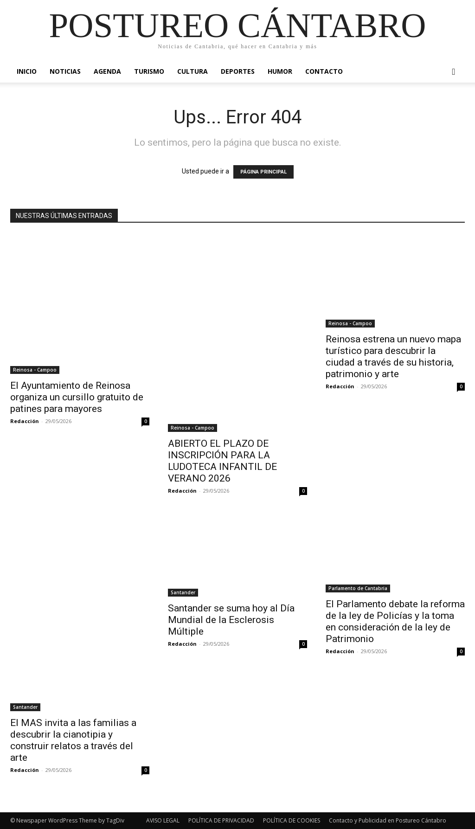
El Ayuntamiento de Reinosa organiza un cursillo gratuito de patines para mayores (76, 397)
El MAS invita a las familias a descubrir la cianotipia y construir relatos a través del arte (73, 740)
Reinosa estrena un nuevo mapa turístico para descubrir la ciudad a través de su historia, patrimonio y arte (393, 356)
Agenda (107, 71)
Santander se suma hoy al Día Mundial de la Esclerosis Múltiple (231, 620)
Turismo (149, 71)
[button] (454, 72)
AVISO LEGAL (163, 820)
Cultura (192, 71)
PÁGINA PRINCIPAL (263, 172)
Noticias (65, 71)
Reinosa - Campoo (35, 369)
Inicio (27, 71)
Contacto (324, 71)
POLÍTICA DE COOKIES (291, 820)
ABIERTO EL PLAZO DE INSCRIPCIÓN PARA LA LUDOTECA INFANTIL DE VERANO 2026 (222, 461)
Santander (25, 707)
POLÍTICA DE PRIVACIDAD (221, 820)
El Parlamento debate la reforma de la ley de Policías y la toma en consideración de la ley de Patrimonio (395, 621)
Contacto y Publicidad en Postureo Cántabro (387, 820)
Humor (280, 71)
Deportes (238, 71)
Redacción (24, 421)
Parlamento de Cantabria (357, 588)
